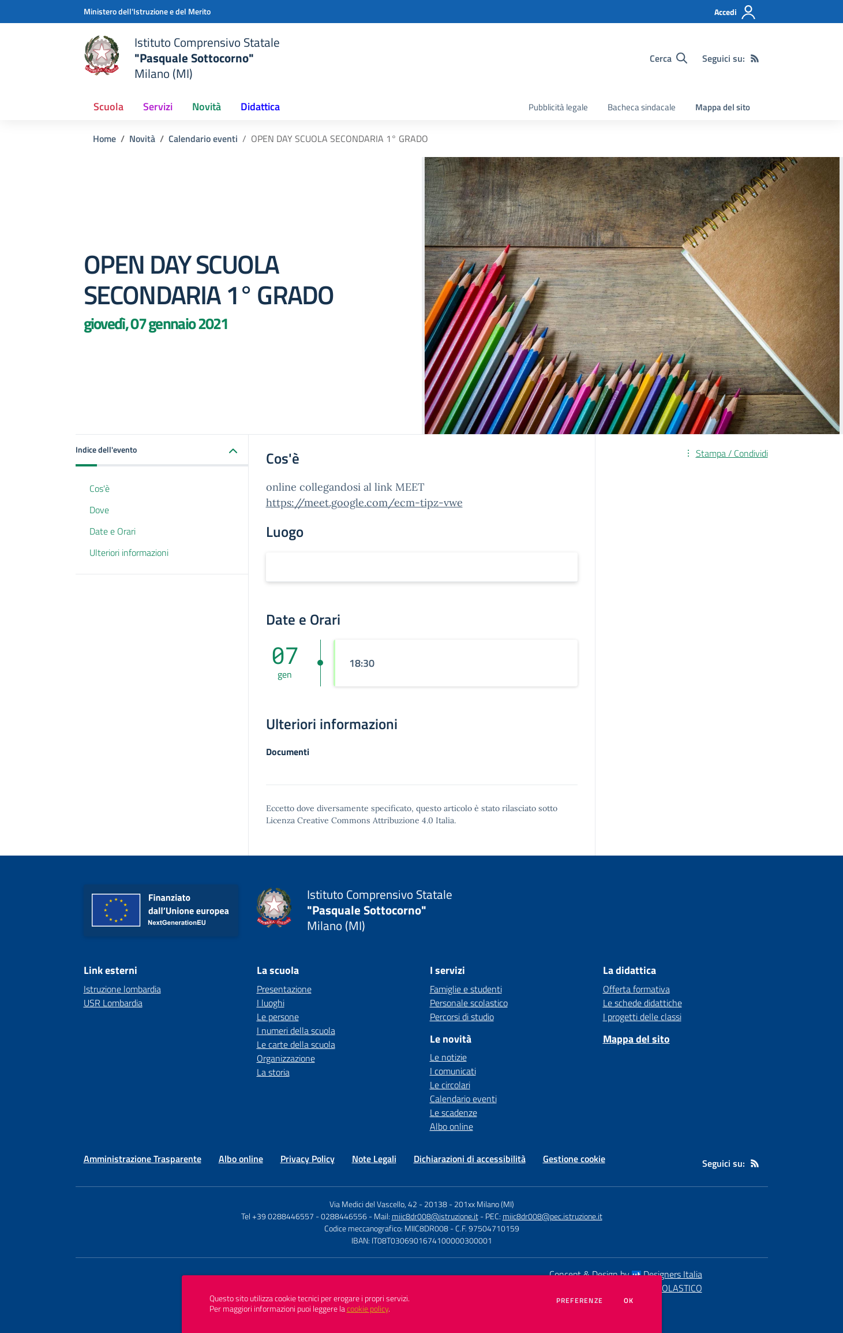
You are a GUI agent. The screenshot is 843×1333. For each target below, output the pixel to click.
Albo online (451, 1126)
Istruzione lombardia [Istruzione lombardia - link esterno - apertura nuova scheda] (122, 989)
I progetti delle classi (642, 1017)
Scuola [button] (108, 106)
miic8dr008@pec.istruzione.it (552, 1216)
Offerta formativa (636, 989)
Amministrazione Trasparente (142, 1159)
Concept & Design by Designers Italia (625, 1274)
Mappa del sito (722, 107)
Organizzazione (286, 1058)
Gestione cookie (574, 1159)
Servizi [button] (158, 106)
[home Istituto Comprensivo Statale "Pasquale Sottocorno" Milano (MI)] (182, 58)
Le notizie (448, 1057)
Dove (99, 510)
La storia (273, 1072)
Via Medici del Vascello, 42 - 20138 (388, 1204)
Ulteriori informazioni (128, 552)
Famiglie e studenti (466, 989)
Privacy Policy (307, 1159)
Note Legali (374, 1159)
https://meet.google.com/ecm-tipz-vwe (364, 502)
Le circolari (450, 1085)
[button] (162, 450)
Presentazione (284, 989)
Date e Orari (112, 531)
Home (104, 138)
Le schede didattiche (642, 1003)
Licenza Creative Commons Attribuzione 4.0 (349, 820)
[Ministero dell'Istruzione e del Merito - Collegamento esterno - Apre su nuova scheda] (147, 11)
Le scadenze (453, 1112)
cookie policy (367, 1308)
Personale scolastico (469, 1003)
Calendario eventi (203, 138)
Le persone (278, 1017)
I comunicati (453, 1071)
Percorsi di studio (462, 1017)
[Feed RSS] (755, 58)
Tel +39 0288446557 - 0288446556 (304, 1216)
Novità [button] (206, 106)
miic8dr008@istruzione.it (435, 1216)
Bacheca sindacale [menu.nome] (642, 107)
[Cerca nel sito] (668, 58)
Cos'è (99, 488)
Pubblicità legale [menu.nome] (558, 107)
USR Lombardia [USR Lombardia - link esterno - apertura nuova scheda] (113, 1003)
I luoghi (270, 1003)
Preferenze (579, 1300)
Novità (142, 138)
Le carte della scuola (296, 1044)
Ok (629, 1300)
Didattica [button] (260, 106)
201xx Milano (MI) (484, 1204)
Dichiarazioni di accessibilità (470, 1159)
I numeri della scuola (296, 1030)
